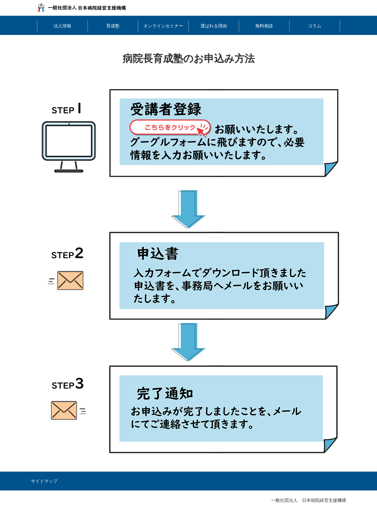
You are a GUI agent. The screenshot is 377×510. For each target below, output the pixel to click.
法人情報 (62, 25)
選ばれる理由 (213, 25)
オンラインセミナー (163, 25)
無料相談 (264, 25)
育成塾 (112, 25)
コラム (314, 25)
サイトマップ (44, 481)
